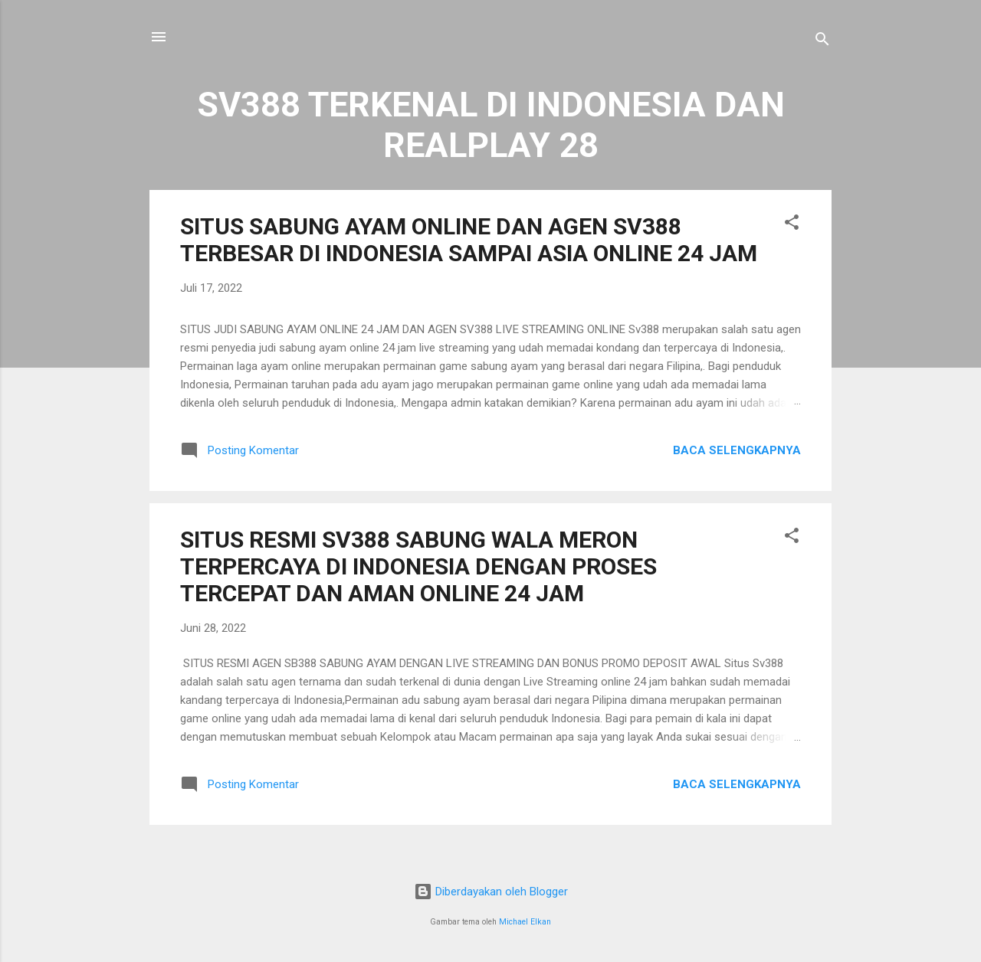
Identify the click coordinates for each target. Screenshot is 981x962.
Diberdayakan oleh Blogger (491, 891)
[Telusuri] (822, 41)
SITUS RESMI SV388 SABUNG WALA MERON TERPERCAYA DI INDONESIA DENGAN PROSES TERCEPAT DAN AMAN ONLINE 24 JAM (418, 566)
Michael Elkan (525, 922)
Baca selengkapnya (737, 450)
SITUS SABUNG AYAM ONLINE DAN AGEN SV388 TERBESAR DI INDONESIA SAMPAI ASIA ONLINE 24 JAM (468, 240)
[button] (792, 225)
